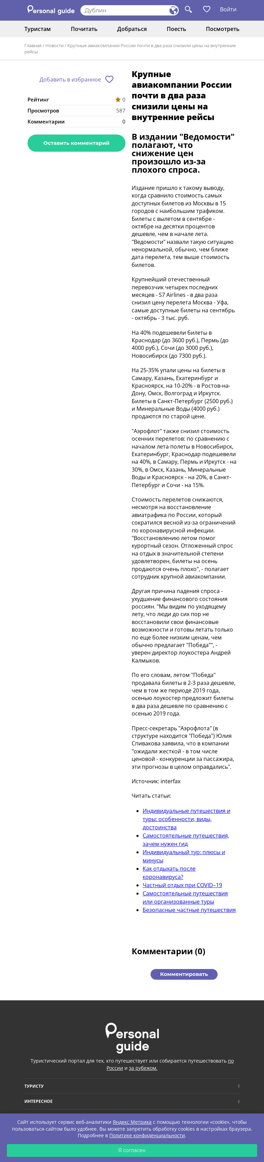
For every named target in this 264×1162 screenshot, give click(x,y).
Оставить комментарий (76, 143)
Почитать (84, 29)
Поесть (176, 29)
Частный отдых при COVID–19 (182, 885)
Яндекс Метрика (132, 1122)
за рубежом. (143, 1068)
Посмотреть (223, 29)
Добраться (132, 29)
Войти (228, 9)
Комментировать (184, 974)
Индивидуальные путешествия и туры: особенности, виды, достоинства (186, 819)
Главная (33, 45)
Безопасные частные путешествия (189, 910)
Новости (54, 45)
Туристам (37, 29)
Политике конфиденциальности (147, 1135)
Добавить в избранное (70, 79)
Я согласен (132, 1150)
